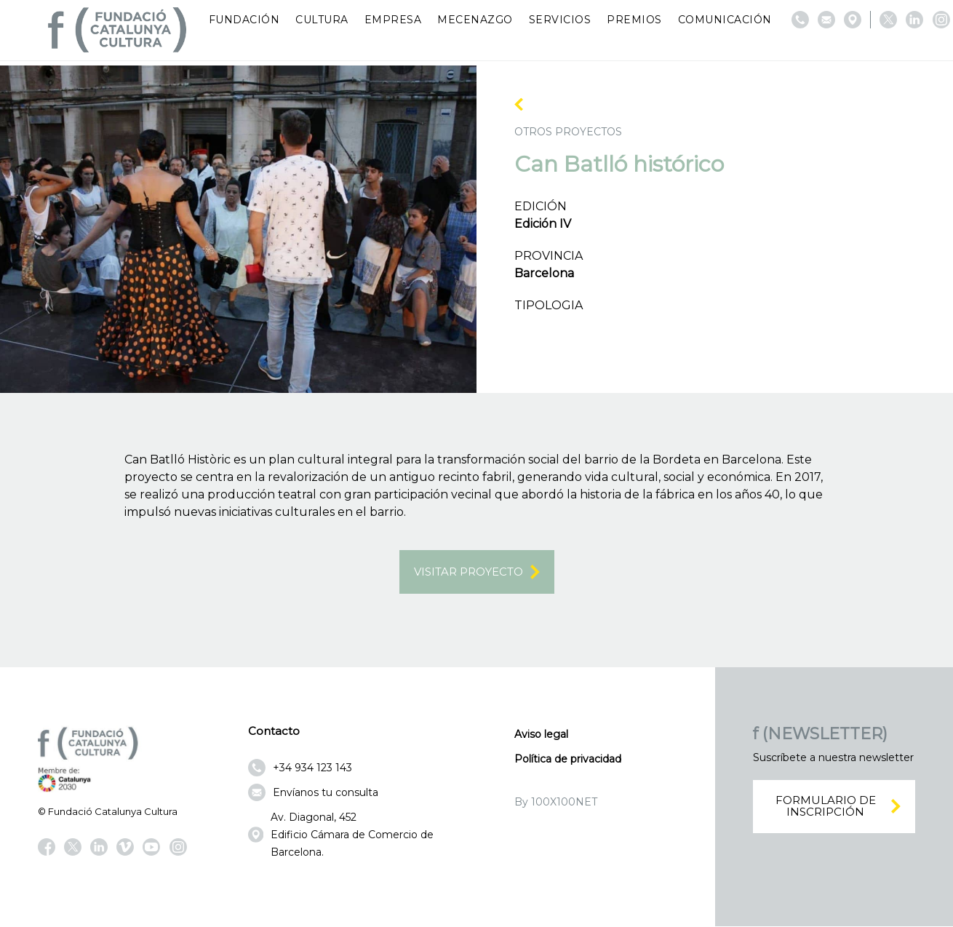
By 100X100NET (555, 801)
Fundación (244, 19)
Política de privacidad (567, 758)
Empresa (393, 19)
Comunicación (725, 19)
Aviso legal (541, 734)
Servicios (560, 19)
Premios (634, 19)
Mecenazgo (475, 19)
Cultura (321, 19)
